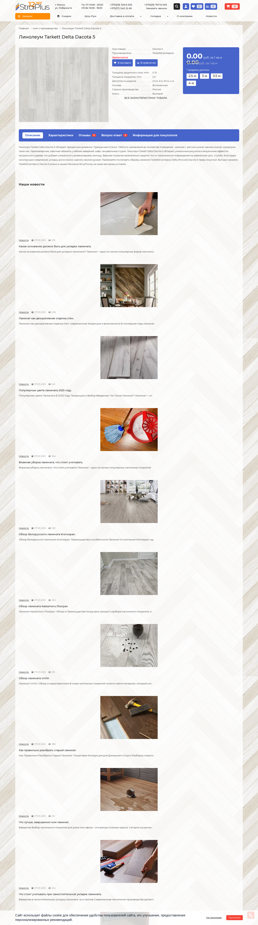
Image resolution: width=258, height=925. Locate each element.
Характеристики (60, 135)
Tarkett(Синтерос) (163, 53)
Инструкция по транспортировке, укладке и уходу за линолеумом (32, 883)
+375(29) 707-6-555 (155, 4)
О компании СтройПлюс (31, 849)
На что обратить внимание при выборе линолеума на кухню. (152, 559)
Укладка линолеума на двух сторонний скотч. (37, 641)
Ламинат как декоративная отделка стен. (99, 244)
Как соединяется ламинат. (148, 478)
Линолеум (99, 853)
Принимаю (234, 917)
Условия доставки (26, 853)
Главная (24, 28)
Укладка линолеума (66, 853)
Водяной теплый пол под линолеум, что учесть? (211, 719)
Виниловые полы (103, 858)
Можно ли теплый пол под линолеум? (44, 796)
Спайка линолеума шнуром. (149, 639)
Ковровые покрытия (105, 863)
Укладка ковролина (66, 863)
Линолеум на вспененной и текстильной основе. (94, 559)
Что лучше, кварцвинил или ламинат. (44, 400)
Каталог (98, 842)
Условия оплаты (25, 858)
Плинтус (97, 873)
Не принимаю (214, 917)
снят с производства (45, 28)
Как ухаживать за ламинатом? (207, 639)
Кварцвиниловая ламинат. (36, 557)
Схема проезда (200, 850)
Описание (32, 135)
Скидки (64, 16)
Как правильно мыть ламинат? (39, 718)
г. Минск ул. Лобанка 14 (206, 855)
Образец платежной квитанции (28, 865)
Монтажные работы (68, 842)
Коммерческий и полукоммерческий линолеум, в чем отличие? (100, 798)
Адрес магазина (25, 891)
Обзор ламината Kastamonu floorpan (99, 321)
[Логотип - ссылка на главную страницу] (159, 848)
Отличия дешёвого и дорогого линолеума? (207, 559)
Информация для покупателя (155, 135)
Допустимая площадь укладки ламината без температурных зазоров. (157, 401)
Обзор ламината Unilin (146, 321)
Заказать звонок (156, 8)
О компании (184, 16)
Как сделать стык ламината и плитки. (211, 478)
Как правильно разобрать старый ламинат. (209, 323)
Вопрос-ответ (114, 135)
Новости (211, 16)
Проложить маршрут (204, 846)
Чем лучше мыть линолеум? (149, 718)
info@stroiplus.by (147, 872)
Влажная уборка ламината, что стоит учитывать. (211, 244)
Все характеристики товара (145, 98)
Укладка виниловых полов (71, 858)
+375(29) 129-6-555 (121, 4)
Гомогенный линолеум (106, 868)
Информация (25, 842)
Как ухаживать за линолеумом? (96, 718)
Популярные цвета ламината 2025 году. (153, 244)
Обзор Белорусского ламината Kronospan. (39, 323)
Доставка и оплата (122, 16)
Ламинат (98, 849)
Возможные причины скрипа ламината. (38, 480)
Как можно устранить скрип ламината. (212, 400)
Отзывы (87, 135)
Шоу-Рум (90, 16)
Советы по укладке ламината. (94, 478)
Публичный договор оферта (28, 873)
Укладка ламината (65, 849)
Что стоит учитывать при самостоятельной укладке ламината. (99, 401)
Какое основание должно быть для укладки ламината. (42, 244)
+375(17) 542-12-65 (121, 8)
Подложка (99, 877)
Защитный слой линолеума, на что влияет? (98, 641)
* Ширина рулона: (198, 69)
